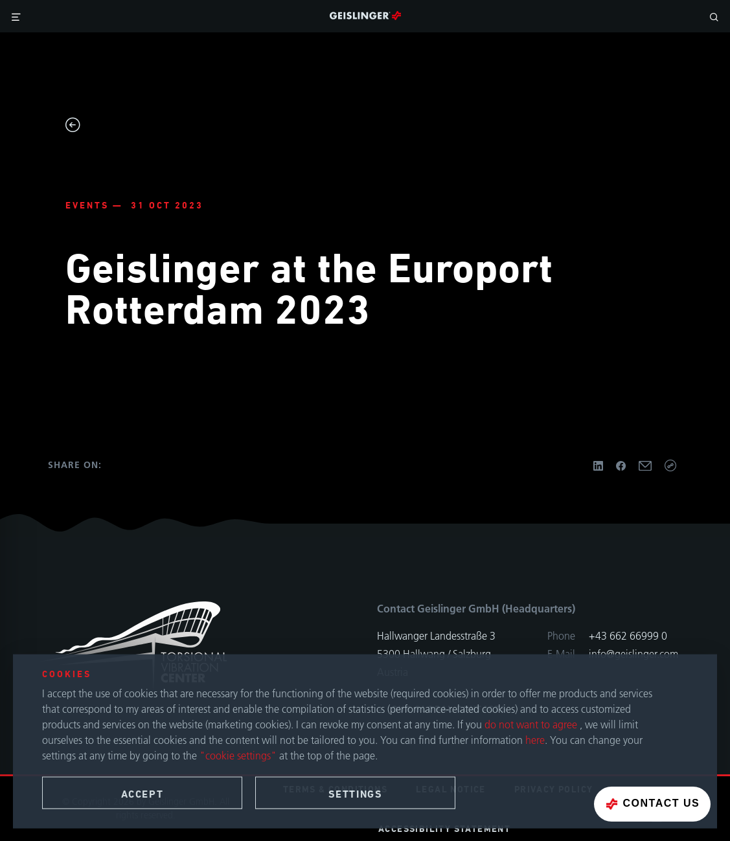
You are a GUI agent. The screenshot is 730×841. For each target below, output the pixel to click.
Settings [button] (355, 795)
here (535, 740)
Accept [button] (142, 795)
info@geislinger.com (633, 653)
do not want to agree (532, 724)
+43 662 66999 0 (628, 635)
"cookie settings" (238, 755)
